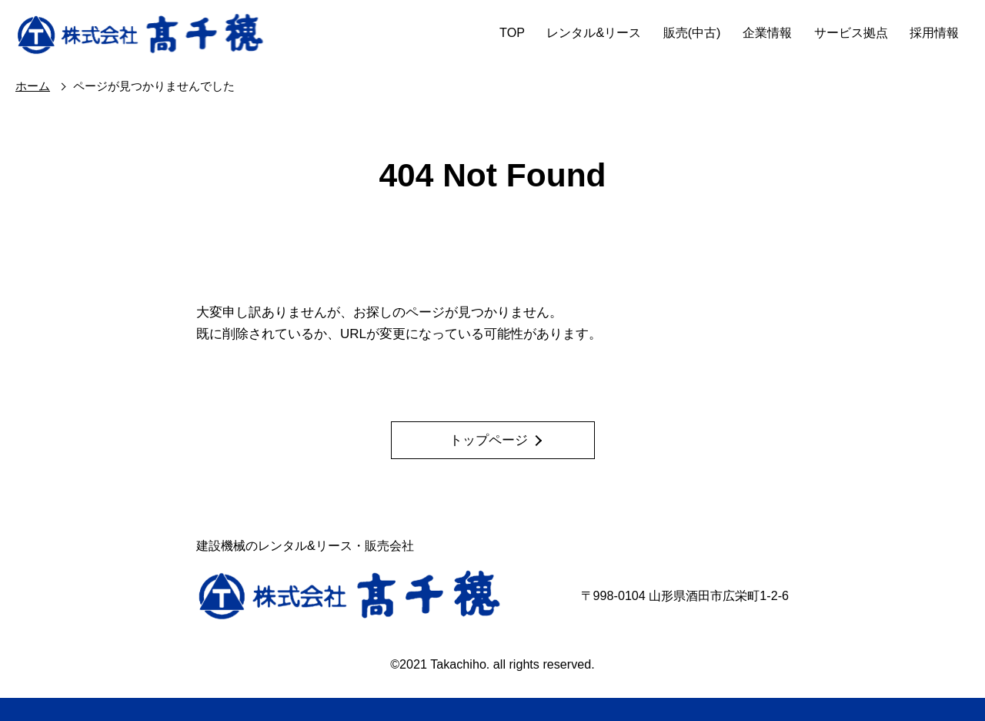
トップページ (488, 440)
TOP (512, 32)
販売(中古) (692, 32)
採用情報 (934, 32)
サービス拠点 (851, 32)
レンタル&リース (593, 32)
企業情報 (767, 32)
